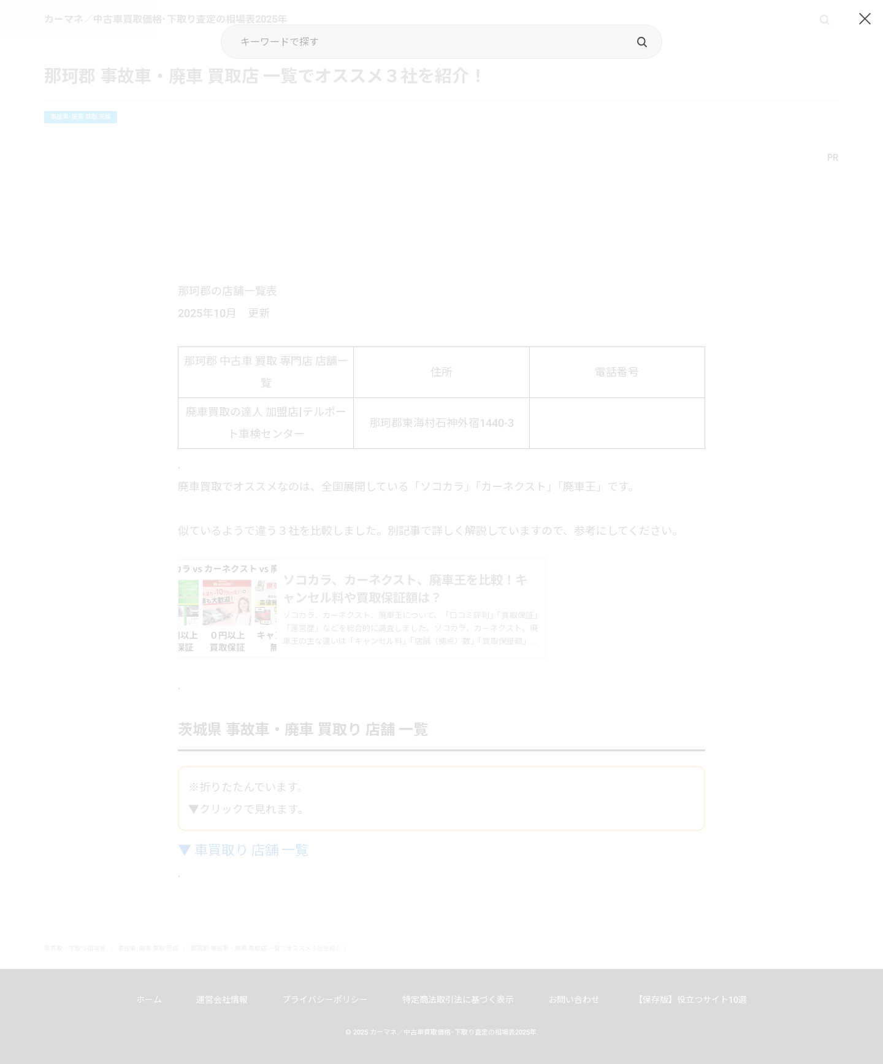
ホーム (149, 1000)
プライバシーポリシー (325, 1000)
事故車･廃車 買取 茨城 (80, 116)
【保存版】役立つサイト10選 (690, 1000)
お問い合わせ (574, 1000)
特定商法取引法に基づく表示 (458, 1000)
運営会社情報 (222, 1000)
